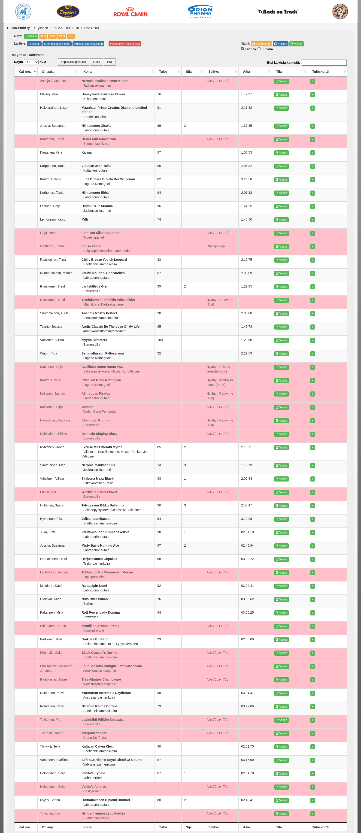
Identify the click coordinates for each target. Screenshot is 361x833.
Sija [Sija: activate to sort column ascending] (213, 71)
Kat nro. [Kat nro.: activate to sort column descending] (25, 71)
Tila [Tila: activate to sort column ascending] (305, 71)
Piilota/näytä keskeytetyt (125, 43)
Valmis (296, 43)
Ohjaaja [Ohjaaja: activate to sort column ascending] (48, 71)
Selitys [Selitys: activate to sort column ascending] (232, 71)
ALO (43, 36)
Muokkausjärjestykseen (88, 43)
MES (62, 36)
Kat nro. (249, 49)
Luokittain (34, 43)
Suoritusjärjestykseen (57, 43)
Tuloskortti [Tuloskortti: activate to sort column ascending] (332, 71)
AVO (52, 36)
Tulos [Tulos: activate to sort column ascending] (195, 71)
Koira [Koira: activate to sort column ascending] (102, 71)
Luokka (265, 49)
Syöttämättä (261, 43)
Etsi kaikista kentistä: (307, 63)
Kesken (280, 43)
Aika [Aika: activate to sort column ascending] (285, 71)
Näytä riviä (30, 62)
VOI (71, 36)
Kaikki (31, 36)
